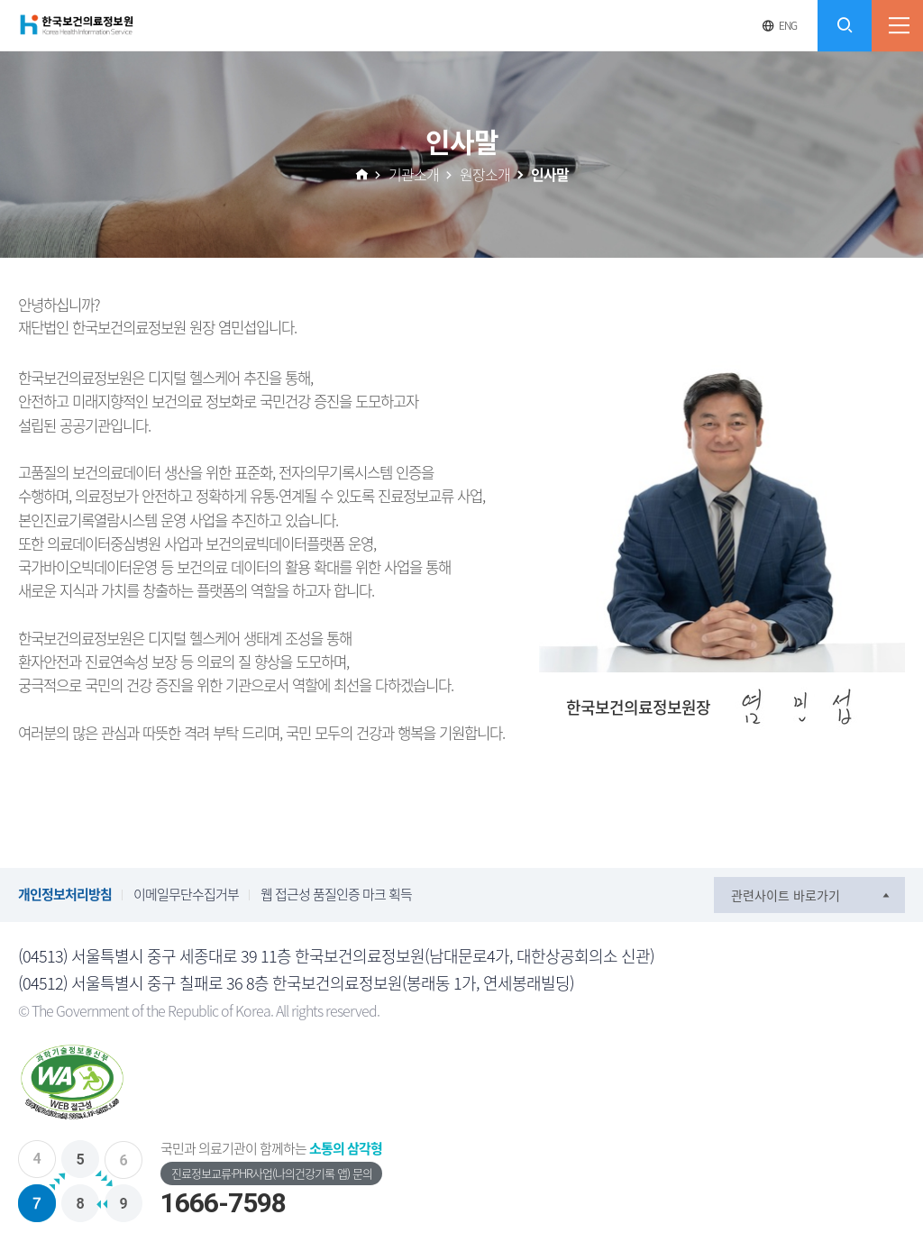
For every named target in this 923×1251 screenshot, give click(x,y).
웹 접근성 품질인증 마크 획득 (336, 894)
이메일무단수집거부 (186, 894)
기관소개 (413, 174)
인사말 (550, 174)
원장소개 (485, 174)
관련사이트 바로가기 (785, 895)
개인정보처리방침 (65, 894)
